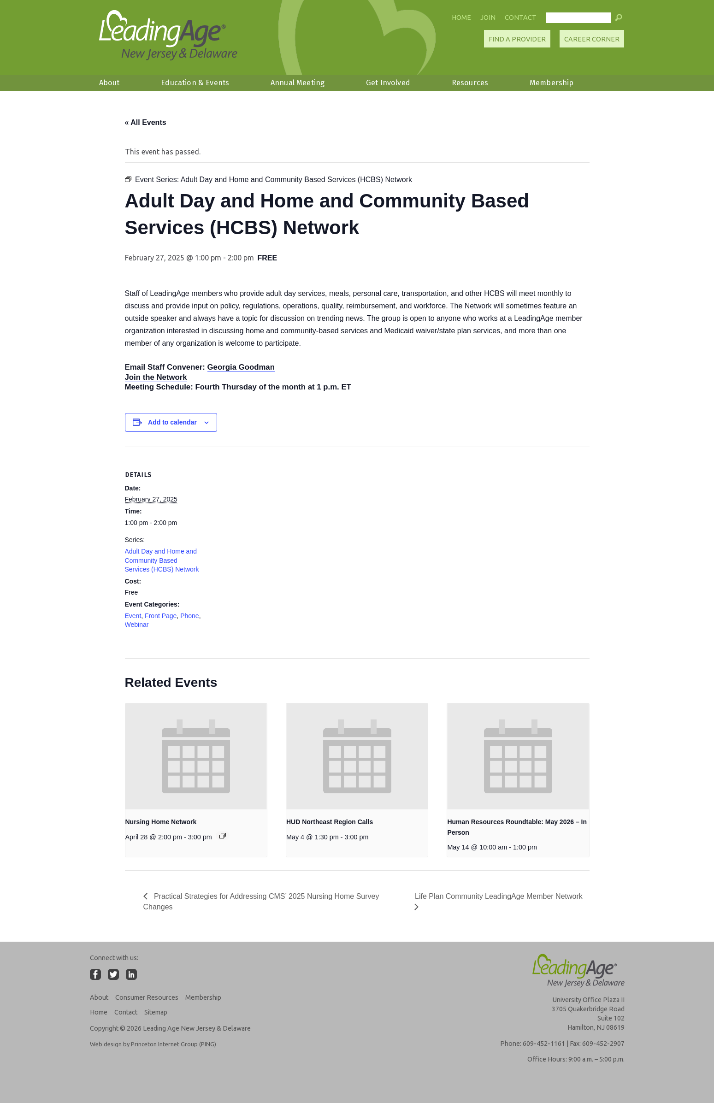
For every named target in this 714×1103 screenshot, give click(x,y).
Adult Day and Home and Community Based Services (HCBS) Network (162, 560)
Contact (521, 17)
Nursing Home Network (161, 822)
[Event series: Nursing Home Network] (222, 835)
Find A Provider (517, 39)
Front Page (161, 615)
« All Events (145, 122)
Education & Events (195, 82)
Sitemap (155, 1012)
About (109, 82)
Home (461, 17)
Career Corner (592, 39)
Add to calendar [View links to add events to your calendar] (172, 422)
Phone (189, 615)
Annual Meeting (298, 82)
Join (488, 17)
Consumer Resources (146, 997)
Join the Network (156, 377)
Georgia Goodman (241, 367)
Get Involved (388, 82)
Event (133, 615)
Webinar (137, 624)
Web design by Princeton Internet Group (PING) (153, 1044)
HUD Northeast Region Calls (329, 822)
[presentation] (196, 756)
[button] (618, 19)
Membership (552, 82)
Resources (470, 82)
